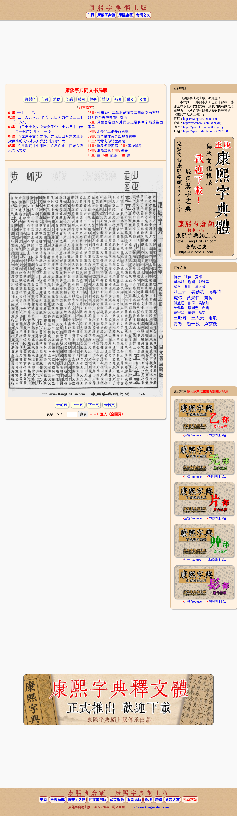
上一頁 (77, 405)
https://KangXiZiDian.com (200, 118)
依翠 (191, 303)
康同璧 (193, 308)
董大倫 (200, 286)
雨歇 (212, 317)
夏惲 (198, 277)
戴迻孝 (204, 282)
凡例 (44, 99)
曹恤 (187, 286)
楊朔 (191, 282)
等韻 (69, 99)
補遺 (118, 99)
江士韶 (180, 291)
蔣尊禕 (214, 291)
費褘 (208, 297)
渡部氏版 (134, 800)
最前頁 (61, 405)
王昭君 (180, 317)
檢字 (93, 99)
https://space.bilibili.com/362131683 (206, 131)
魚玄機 (210, 323)
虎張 (178, 297)
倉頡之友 (143, 15)
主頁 (90, 15)
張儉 (187, 277)
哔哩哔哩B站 (217, 435)
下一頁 (93, 405)
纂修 (56, 99)
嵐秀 (191, 312)
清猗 (202, 312)
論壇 (148, 800)
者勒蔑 (197, 291)
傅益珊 (179, 303)
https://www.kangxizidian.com (148, 807)
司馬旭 (179, 282)
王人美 (197, 317)
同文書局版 (98, 800)
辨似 (105, 99)
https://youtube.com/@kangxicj (203, 127)
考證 (142, 99)
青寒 (178, 323)
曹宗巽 (179, 312)
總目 (81, 99)
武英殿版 (117, 800)
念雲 (205, 308)
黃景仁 (193, 297)
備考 (130, 99)
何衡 (177, 277)
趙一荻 (193, 323)
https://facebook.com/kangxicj (202, 123)
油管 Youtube (193, 435)
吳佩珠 (179, 308)
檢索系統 (57, 800)
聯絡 (158, 800)
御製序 (30, 99)
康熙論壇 (125, 15)
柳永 (177, 286)
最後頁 (109, 405)
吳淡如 (204, 303)
